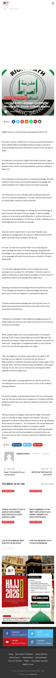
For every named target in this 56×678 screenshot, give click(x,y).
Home (11, 654)
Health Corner (28, 664)
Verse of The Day (15, 661)
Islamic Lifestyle (41, 654)
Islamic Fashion (27, 657)
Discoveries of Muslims (24, 654)
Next (11, 548)
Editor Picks (9, 98)
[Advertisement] (28, 39)
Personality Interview (40, 661)
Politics (26, 661)
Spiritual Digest (41, 657)
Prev (5, 548)
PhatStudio (33, 674)
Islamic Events (21, 98)
